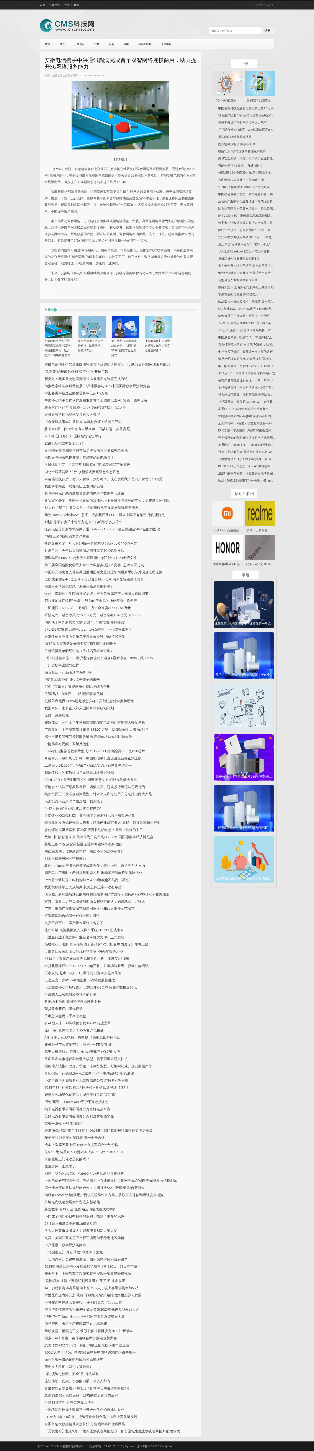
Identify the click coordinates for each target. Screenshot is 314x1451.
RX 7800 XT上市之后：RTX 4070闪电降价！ (247, 466)
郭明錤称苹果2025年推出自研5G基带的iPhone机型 (252, 416)
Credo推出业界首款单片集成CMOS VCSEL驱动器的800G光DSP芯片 (94, 751)
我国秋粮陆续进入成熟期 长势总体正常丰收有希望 (83, 887)
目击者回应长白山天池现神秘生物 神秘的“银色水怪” (84, 951)
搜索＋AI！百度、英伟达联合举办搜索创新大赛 (80, 1338)
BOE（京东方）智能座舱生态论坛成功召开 (77, 686)
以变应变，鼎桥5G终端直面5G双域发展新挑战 (79, 980)
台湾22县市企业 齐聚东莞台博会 (69, 1402)
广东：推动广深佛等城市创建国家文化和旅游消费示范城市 (89, 908)
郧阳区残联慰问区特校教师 (65, 858)
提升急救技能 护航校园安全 (236, 144)
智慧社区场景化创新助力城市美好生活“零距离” (80, 1094)
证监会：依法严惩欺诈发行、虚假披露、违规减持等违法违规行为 (94, 787)
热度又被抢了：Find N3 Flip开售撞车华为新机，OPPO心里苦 (90, 543)
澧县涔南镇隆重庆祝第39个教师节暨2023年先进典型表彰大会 (91, 1309)
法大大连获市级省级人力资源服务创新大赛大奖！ (82, 1230)
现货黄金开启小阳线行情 (63, 1009)
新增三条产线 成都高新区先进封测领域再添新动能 (83, 844)
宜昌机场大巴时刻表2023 (63, 443)
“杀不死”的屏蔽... (227, 100)
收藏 (76, 5)
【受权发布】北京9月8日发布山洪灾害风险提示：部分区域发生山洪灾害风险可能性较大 (112, 1431)
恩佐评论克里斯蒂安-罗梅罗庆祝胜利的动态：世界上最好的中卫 (93, 830)
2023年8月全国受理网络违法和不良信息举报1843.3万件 (87, 1087)
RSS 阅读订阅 (266, 5)
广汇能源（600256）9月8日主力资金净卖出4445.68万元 (87, 608)
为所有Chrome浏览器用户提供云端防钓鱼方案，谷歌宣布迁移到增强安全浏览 (104, 1195)
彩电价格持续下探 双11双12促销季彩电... (243, 777)
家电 (126, 44)
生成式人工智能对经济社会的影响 (70, 994)
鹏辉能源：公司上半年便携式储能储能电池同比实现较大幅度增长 (94, 722)
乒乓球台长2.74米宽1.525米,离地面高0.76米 (247, 130)
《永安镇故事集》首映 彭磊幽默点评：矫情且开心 (83, 422)
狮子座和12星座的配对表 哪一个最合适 (74, 1137)
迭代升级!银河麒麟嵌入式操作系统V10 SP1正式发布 (84, 930)
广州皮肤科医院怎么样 (61, 665)
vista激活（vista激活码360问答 (68, 672)
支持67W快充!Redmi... (260, 564)
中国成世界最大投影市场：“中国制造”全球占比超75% (254, 337)
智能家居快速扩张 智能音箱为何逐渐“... (244, 828)
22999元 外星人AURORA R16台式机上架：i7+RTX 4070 (254, 323)
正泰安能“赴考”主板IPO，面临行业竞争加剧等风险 (82, 973)
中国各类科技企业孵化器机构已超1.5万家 (76, 393)
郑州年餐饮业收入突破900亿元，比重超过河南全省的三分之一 (260, 237)
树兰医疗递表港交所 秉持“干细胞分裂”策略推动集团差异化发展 (92, 1295)
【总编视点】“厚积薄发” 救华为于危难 (73, 1252)
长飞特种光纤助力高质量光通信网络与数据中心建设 (84, 493)
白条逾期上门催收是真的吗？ (67, 1159)
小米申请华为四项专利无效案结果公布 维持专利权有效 (86, 1080)
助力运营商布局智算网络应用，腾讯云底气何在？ (251, 208)
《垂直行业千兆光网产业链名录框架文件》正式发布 (84, 937)
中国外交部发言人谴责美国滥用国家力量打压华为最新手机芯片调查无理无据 (103, 572)
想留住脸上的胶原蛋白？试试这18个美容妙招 (79, 772)
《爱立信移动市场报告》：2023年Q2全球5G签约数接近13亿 (90, 987)
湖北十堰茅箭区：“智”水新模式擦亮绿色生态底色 (82, 472)
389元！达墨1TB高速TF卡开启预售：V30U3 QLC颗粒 (253, 330)
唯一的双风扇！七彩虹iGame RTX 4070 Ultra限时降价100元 (257, 366)
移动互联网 (144, 44)
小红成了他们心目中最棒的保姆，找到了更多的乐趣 (84, 1216)
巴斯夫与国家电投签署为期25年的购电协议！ (79, 457)
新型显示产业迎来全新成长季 (238, 280)
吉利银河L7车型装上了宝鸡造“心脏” (242, 180)
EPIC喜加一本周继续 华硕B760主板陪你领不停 (249, 430)
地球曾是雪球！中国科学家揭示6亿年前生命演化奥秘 (254, 387)
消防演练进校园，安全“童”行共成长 (71, 1374)
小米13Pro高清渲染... (227, 530)
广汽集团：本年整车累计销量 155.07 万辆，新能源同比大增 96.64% (96, 729)
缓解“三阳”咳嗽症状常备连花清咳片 (242, 151)
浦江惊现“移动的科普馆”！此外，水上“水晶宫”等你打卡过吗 (258, 244)
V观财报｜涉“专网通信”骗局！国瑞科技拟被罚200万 (253, 173)
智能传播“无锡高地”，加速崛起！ (240, 165)
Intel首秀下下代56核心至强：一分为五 (244, 316)
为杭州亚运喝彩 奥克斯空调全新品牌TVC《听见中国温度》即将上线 (96, 944)
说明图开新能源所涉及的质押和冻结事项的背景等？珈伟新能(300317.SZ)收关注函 (106, 894)
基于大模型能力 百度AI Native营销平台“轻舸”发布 (82, 1051)
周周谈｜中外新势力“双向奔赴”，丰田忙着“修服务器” (85, 622)
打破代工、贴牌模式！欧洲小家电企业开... (244, 726)
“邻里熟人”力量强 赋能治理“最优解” (74, 694)
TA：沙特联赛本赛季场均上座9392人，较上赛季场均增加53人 (91, 1288)
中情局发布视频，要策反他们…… (69, 744)
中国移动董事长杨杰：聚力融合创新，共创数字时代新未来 (257, 194)
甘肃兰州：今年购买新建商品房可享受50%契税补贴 (84, 550)
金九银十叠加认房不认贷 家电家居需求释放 (247, 266)
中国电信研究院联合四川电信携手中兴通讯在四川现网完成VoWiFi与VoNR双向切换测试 (110, 1180)
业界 (96, 44)
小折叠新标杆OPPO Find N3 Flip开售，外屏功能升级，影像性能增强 (96, 966)
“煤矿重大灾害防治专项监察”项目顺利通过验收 (80, 643)
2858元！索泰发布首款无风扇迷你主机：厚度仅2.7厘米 (86, 958)
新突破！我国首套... (260, 100)
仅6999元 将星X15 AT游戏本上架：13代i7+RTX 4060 (84, 1152)
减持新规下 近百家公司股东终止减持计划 (246, 287)
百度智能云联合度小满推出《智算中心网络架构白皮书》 (87, 1388)
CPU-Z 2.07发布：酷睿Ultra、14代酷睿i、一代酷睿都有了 (88, 629)
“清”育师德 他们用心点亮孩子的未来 (72, 679)
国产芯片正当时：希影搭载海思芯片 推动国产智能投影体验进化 (93, 873)
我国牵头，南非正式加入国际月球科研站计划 (79, 708)
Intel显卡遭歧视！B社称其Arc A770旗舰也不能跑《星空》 (88, 880)
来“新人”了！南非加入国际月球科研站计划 (246, 373)
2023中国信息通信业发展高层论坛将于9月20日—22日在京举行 (92, 1266)
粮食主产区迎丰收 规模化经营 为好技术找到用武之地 (85, 407)
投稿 (66, 5)
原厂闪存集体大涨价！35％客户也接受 (74, 1030)
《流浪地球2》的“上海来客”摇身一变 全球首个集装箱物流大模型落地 (264, 459)
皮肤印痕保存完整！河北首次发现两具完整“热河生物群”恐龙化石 (261, 473)
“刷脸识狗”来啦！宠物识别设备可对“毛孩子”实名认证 (85, 1281)
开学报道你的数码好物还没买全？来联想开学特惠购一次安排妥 (260, 437)
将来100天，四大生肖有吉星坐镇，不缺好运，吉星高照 (87, 429)
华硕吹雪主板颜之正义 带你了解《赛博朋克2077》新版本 (88, 1331)
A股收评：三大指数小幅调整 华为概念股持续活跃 (82, 1037)
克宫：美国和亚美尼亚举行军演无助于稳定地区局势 (84, 1238)
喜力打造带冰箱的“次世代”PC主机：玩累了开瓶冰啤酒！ (255, 344)
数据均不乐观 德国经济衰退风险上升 (72, 1001)
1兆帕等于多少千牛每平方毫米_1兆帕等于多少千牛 (83, 522)
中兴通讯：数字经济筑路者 (65, 1245)
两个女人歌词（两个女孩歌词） (68, 1366)
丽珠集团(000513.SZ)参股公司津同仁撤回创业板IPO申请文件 (90, 558)
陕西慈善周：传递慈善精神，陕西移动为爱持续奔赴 (90, 345)
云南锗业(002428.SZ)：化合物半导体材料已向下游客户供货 (89, 815)
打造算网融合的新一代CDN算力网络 (72, 915)
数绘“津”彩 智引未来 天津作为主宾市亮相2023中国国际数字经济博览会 (98, 837)
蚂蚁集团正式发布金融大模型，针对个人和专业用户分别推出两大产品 (98, 794)
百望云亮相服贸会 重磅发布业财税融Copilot (247, 452)
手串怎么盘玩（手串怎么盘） (67, 1016)
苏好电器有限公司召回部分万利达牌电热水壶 (79, 1116)
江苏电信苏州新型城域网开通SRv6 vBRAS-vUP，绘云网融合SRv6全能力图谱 (102, 529)
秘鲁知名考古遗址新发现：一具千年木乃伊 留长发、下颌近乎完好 (262, 380)
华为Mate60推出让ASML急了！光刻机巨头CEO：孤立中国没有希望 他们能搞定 (104, 515)
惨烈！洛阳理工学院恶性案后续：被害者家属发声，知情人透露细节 (96, 593)
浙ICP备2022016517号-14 (154, 1446)
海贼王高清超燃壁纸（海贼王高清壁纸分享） (79, 586)
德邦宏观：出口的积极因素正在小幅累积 (75, 1323)
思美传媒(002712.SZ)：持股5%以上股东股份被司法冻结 (86, 1345)
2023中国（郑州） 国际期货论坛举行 (72, 436)
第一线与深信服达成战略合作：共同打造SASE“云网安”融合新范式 (94, 1187)
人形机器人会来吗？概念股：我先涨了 (73, 801)
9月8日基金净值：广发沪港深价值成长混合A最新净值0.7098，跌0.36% (98, 658)
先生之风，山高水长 (60, 1166)
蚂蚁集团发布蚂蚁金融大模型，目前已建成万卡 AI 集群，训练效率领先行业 (102, 822)
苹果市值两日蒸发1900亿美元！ (239, 294)
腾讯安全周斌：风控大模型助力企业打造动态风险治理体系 (257, 158)
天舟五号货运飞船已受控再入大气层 (72, 414)
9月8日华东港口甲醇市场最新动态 (70, 1223)
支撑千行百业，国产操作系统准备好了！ (75, 923)
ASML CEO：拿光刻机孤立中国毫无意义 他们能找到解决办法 (90, 779)
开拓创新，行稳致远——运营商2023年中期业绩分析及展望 (89, 1073)
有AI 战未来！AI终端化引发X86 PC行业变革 (77, 1023)
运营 (111, 44)
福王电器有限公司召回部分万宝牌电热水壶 (77, 1109)
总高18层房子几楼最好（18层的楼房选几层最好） (82, 1395)
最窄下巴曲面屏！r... (260, 530)
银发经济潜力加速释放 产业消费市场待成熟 (247, 273)
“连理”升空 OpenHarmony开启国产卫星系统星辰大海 (84, 1316)
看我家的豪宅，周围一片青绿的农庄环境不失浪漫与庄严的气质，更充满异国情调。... (109, 500)
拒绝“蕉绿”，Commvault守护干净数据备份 (76, 1102)
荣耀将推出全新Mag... (227, 564)
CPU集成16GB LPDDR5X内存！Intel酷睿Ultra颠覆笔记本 (255, 309)
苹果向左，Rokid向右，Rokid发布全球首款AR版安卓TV (254, 445)
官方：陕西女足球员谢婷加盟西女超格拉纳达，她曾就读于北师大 (94, 901)
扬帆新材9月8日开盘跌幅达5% (238, 259)
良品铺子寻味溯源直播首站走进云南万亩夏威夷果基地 (86, 450)
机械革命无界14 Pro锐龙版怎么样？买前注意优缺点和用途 (89, 701)
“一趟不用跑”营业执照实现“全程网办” (72, 808)
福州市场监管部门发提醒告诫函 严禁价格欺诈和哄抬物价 (88, 737)
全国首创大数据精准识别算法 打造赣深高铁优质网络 (84, 1424)
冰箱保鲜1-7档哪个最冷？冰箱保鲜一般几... (244, 624)
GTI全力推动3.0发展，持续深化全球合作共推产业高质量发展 (90, 1417)
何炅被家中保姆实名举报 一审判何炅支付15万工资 (83, 1302)
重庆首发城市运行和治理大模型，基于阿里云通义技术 (86, 1059)
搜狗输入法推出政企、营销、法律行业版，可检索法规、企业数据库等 (98, 1066)
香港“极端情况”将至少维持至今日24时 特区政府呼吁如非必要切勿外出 (98, 1130)
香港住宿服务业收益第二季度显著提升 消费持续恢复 (84, 636)
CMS (62, 44)
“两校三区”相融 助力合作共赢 (66, 536)
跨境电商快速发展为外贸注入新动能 (72, 1202)
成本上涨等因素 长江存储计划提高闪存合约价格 (81, 1145)
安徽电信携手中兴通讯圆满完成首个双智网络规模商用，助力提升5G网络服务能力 (107, 364)
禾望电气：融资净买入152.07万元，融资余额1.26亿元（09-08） (93, 615)
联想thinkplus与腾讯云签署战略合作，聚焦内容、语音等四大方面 (94, 865)
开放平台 (79, 44)
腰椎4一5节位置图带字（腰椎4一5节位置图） (79, 1044)
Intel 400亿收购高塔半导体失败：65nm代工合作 (250, 480)
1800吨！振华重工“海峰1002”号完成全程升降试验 (251, 187)
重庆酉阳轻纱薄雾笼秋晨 (235, 137)
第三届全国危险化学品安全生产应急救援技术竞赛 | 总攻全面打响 (94, 565)
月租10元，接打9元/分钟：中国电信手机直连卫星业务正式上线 (93, 758)
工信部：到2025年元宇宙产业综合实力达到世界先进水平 (88, 765)
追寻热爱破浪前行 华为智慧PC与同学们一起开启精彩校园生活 (259, 359)
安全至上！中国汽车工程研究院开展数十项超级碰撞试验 (87, 1273)
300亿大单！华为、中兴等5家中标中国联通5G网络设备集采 (90, 1352)
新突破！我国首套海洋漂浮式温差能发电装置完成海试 (86, 379)
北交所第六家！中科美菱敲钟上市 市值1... (244, 878)
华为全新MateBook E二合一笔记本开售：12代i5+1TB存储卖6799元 (262, 251)
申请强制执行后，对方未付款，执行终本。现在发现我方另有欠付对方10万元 (103, 479)
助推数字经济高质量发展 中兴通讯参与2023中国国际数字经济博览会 (97, 386)
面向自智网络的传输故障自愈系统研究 (73, 1359)
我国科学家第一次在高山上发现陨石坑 (73, 486)
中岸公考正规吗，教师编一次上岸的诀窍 (245, 352)
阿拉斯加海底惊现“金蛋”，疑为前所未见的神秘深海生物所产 (90, 600)
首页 (42, 5)
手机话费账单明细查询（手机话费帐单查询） (79, 651)
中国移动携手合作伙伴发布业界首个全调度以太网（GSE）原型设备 (95, 400)
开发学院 (54, 5)
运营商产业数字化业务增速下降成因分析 (245, 201)
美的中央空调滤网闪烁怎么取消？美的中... (244, 675)
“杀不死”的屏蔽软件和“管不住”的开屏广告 (76, 371)
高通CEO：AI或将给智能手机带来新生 (243, 409)
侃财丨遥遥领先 (56, 715)
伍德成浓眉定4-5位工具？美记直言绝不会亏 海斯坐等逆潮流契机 (94, 579)
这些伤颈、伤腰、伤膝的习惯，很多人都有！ (79, 1381)
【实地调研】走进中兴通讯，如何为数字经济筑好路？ (157, 345)
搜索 (267, 30)
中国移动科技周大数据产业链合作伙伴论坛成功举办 (84, 1409)
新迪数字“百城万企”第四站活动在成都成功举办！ (82, 1209)
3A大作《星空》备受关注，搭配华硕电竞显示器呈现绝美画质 (91, 507)
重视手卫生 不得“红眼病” (63, 1123)
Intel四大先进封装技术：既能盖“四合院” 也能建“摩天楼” (255, 301)
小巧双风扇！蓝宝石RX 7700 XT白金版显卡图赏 (250, 402)
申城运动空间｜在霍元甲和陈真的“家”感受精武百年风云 (87, 464)
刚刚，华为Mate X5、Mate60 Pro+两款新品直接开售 (84, 1173)
